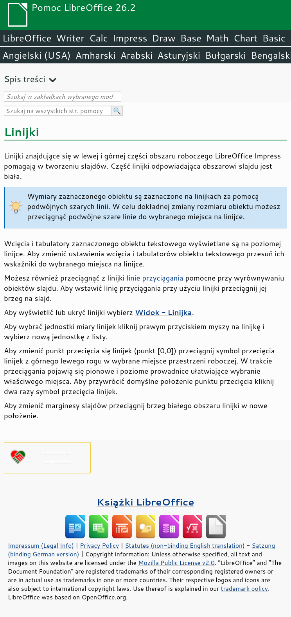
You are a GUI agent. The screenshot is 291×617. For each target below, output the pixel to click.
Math (217, 38)
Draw (163, 38)
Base (190, 38)
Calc (98, 38)
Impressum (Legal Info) (41, 545)
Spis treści (24, 79)
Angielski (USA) (36, 55)
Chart (245, 38)
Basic (273, 38)
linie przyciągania (154, 278)
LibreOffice (26, 38)
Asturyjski (178, 55)
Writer (70, 38)
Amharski (95, 55)
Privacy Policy (99, 545)
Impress (130, 38)
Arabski (136, 55)
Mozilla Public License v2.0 (176, 562)
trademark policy (244, 588)
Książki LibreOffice (145, 502)
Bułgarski (225, 55)
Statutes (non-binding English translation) (184, 545)
